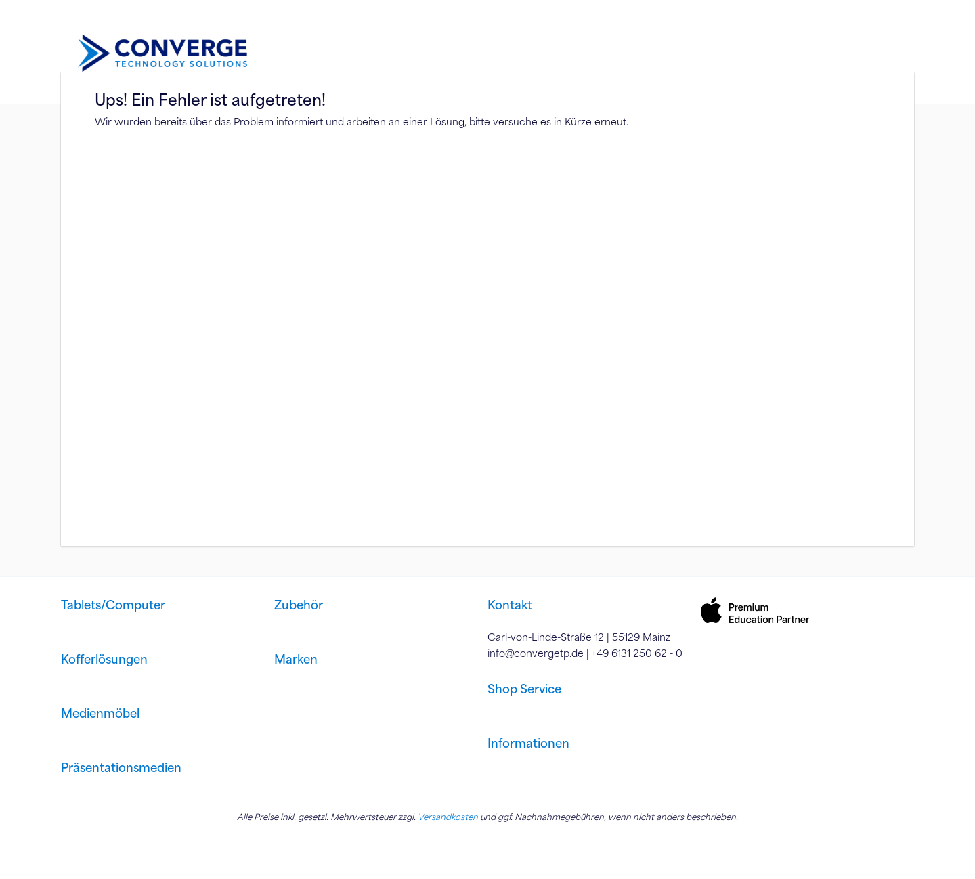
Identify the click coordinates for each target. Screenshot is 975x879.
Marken (296, 658)
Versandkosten (448, 816)
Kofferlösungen (104, 658)
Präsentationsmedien (121, 767)
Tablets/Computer (113, 604)
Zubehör (298, 604)
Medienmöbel (100, 713)
